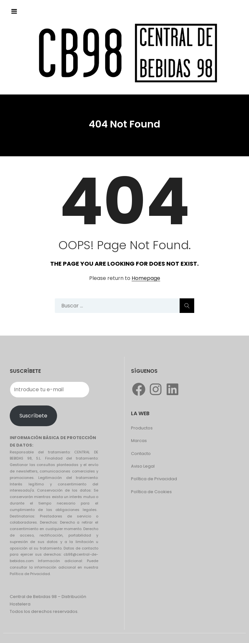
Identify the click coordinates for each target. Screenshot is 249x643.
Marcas (139, 441)
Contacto (141, 453)
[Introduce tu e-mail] (49, 390)
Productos (142, 428)
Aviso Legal (143, 466)
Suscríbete (33, 415)
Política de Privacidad (154, 479)
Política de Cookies (151, 492)
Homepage (146, 278)
